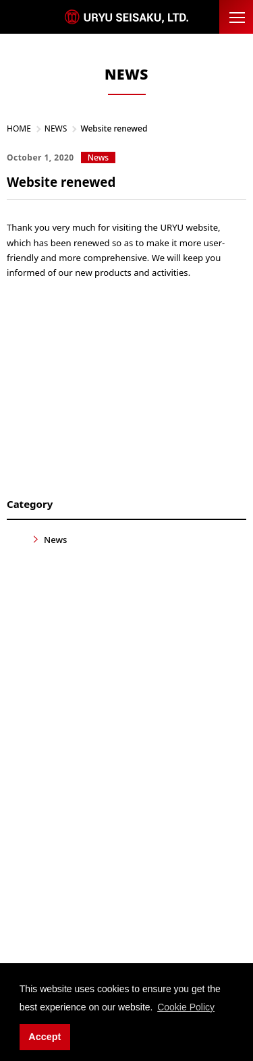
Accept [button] (44, 1036)
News (55, 540)
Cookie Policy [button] (186, 1007)
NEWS (56, 128)
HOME (19, 128)
